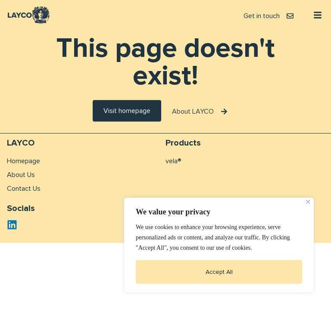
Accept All (219, 272)
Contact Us (24, 188)
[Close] (308, 202)
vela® (173, 161)
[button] (317, 15)
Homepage (23, 161)
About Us (21, 174)
